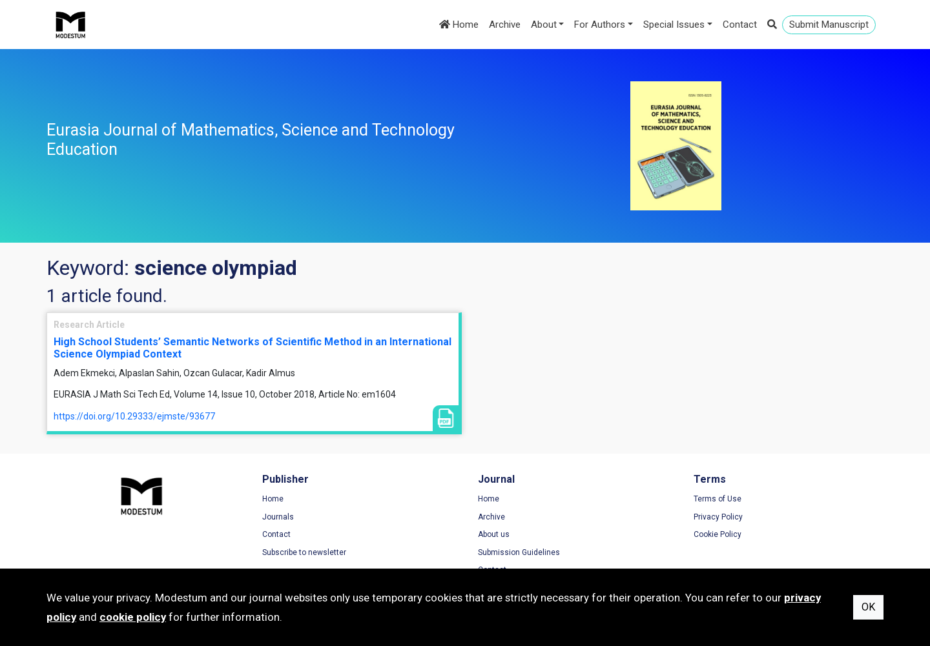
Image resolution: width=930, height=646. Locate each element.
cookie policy (132, 617)
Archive (505, 24)
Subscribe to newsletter (304, 552)
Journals (278, 516)
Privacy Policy (718, 516)
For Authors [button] (599, 24)
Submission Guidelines (519, 552)
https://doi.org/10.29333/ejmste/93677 (134, 416)
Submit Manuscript (829, 24)
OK (868, 607)
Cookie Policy (717, 534)
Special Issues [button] (674, 24)
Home (459, 24)
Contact (740, 24)
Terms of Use (717, 498)
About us (494, 534)
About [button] (544, 24)
